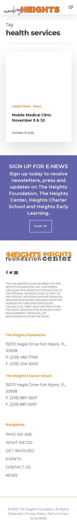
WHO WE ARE (19, 434)
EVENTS (13, 459)
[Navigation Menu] (71, 7)
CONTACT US (18, 467)
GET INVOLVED (20, 451)
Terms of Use (57, 514)
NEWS (11, 475)
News (37, 106)
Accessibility (38, 518)
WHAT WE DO (19, 442)
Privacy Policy (35, 514)
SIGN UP (40, 226)
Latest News (21, 106)
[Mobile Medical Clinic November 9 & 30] (38, 97)
